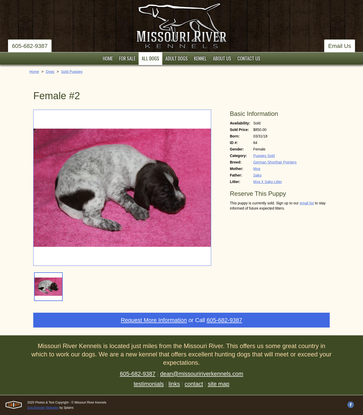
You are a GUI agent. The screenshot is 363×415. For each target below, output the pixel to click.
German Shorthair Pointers (275, 162)
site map (218, 384)
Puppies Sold (264, 156)
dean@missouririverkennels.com (201, 373)
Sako (257, 175)
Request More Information (154, 320)
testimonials (149, 384)
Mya (256, 169)
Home (34, 72)
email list (307, 203)
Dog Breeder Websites (43, 408)
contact (194, 384)
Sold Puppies (72, 72)
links (174, 384)
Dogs (50, 72)
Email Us (339, 46)
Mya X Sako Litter (267, 182)
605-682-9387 (30, 46)
